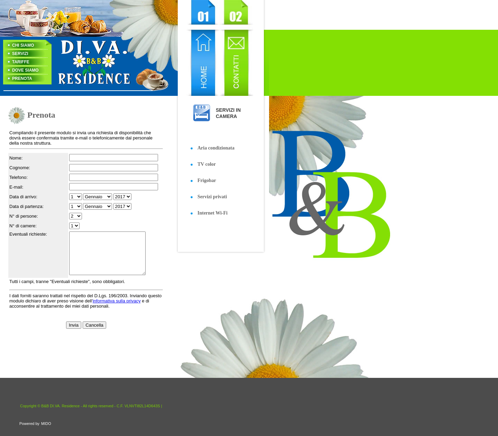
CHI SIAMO (23, 45)
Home (202, 48)
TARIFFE (20, 62)
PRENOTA (22, 78)
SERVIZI (20, 53)
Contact (236, 48)
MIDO (46, 423)
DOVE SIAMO (25, 70)
